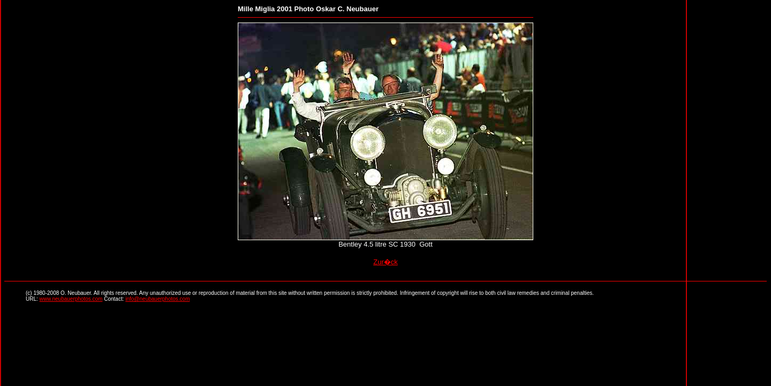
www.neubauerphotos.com (71, 299)
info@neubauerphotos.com (157, 299)
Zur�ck (385, 262)
